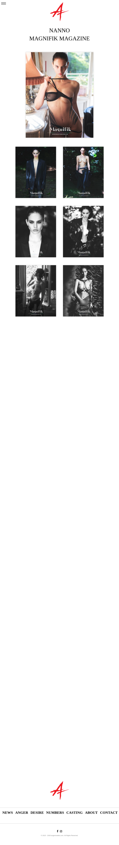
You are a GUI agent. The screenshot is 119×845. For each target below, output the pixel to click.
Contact (109, 812)
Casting (74, 812)
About (91, 812)
